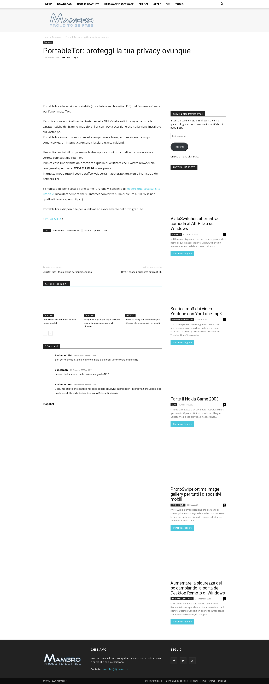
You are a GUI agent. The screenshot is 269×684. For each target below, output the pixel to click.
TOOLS (179, 4)
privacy (87, 230)
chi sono (222, 680)
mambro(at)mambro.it (115, 669)
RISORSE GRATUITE (88, 4)
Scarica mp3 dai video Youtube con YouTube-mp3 (196, 311)
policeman (61, 370)
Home (46, 37)
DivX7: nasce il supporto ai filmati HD (141, 272)
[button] (222, 4)
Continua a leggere (182, 253)
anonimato (58, 230)
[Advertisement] (198, 83)
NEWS (48, 4)
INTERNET (130, 315)
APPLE (157, 4)
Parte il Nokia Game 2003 (195, 399)
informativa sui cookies (176, 680)
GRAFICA (143, 4)
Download (57, 37)
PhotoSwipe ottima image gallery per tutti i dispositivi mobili (196, 494)
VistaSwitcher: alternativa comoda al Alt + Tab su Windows (195, 223)
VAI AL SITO (53, 219)
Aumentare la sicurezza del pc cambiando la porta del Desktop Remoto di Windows (198, 588)
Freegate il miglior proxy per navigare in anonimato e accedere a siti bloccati (102, 323)
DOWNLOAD (64, 4)
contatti (194, 680)
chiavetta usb (73, 230)
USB (105, 230)
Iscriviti (179, 147)
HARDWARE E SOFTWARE (119, 4)
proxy (97, 230)
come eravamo (207, 680)
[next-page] (50, 333)
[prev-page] (45, 333)
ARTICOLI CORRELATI (56, 284)
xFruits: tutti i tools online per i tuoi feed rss (67, 272)
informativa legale (153, 680)
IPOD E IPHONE (178, 505)
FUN (168, 4)
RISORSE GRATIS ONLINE (182, 319)
